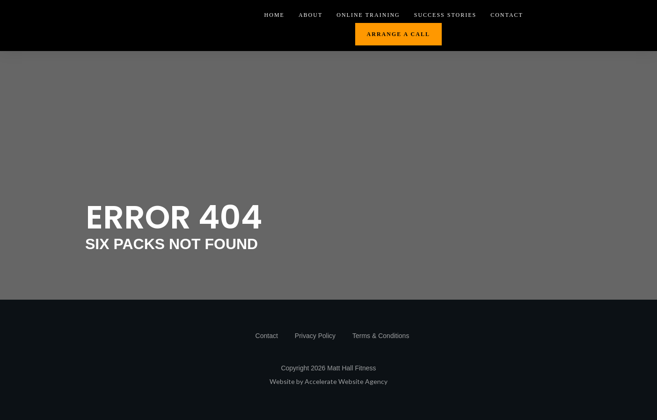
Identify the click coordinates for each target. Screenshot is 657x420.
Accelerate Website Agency (346, 381)
